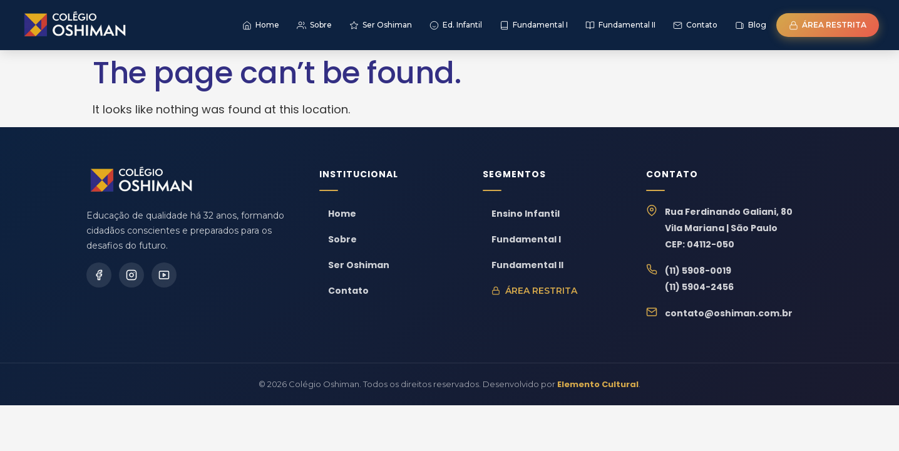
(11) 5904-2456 (699, 287)
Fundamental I (526, 239)
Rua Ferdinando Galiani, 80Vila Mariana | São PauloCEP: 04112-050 (729, 228)
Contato (348, 290)
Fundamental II (527, 265)
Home (342, 213)
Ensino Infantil (525, 213)
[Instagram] (131, 275)
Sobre (342, 239)
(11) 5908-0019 (698, 270)
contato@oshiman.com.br (729, 313)
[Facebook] (98, 275)
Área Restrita (534, 290)
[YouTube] (164, 275)
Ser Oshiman (358, 265)
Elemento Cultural (598, 384)
